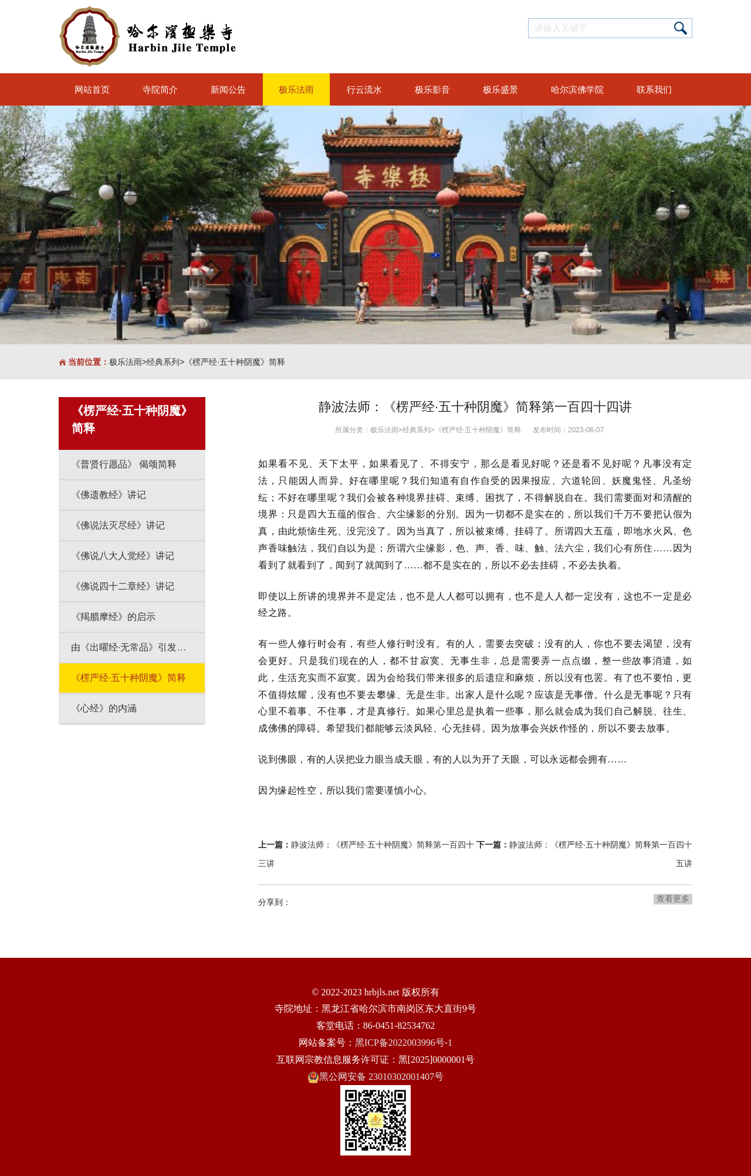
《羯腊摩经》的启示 (113, 617)
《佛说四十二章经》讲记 (122, 586)
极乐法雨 (125, 362)
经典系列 (163, 362)
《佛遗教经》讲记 (108, 495)
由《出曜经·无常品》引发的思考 (138, 647)
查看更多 (673, 898)
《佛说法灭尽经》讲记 (118, 525)
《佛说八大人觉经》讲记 (122, 556)
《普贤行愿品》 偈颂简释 (124, 464)
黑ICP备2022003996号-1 (403, 1043)
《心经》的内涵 (104, 708)
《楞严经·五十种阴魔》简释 (234, 362)
